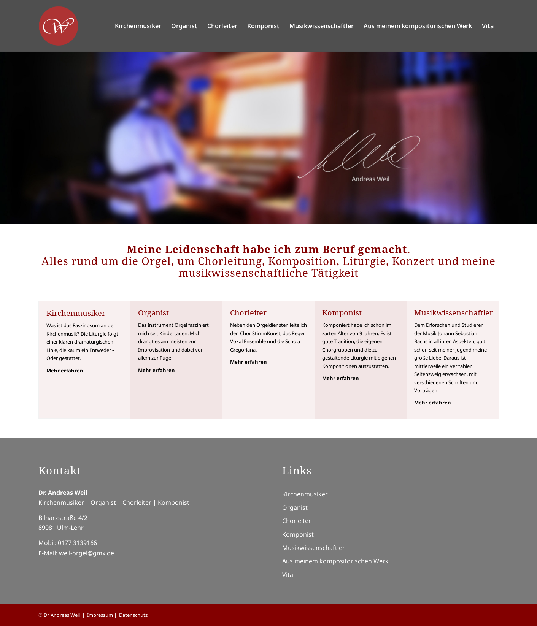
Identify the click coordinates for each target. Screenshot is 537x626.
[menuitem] (138, 26)
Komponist (298, 534)
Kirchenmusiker (305, 494)
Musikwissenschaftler (313, 548)
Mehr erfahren (64, 370)
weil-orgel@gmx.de (86, 553)
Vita (287, 575)
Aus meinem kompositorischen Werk (335, 561)
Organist (295, 507)
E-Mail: (48, 553)
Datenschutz (133, 615)
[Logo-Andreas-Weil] (58, 26)
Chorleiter (296, 521)
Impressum (100, 615)
